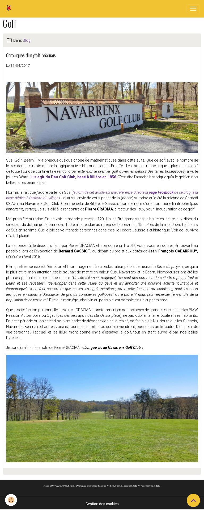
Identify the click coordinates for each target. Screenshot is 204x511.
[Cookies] (11, 500)
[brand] (9, 8)
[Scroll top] (193, 500)
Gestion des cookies (102, 504)
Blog (27, 40)
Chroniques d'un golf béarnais (31, 55)
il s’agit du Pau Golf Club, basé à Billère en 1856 (73, 177)
